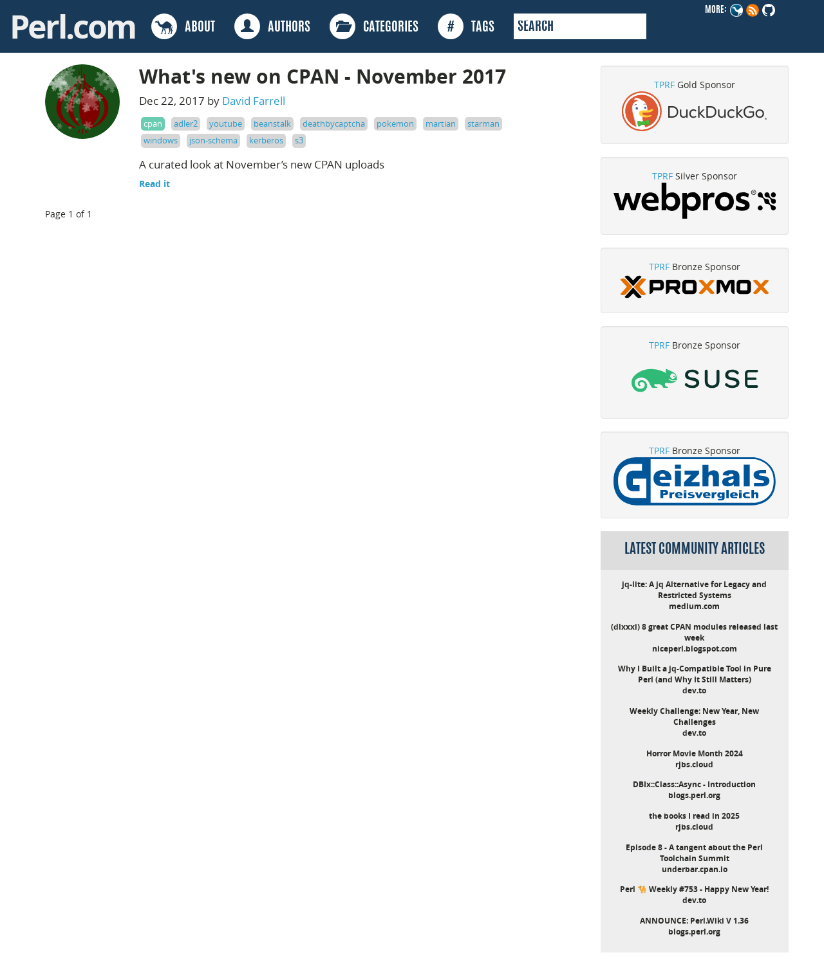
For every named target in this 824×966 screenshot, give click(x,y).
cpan (153, 123)
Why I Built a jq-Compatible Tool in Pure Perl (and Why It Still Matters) (694, 674)
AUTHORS (272, 26)
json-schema (213, 140)
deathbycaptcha (334, 123)
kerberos (266, 140)
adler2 (186, 123)
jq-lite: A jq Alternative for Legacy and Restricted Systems (694, 590)
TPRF (664, 84)
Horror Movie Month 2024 (694, 753)
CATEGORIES (374, 26)
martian (441, 123)
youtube (225, 123)
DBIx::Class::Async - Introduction (694, 784)
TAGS (466, 26)
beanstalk (272, 123)
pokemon (395, 123)
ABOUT (183, 26)
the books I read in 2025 (694, 815)
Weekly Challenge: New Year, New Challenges (694, 716)
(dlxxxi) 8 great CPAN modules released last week (694, 632)
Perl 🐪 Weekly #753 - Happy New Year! (694, 889)
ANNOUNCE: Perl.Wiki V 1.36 (694, 920)
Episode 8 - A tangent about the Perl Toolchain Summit (694, 853)
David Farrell (253, 100)
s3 (299, 140)
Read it (154, 184)
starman (483, 123)
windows (161, 140)
